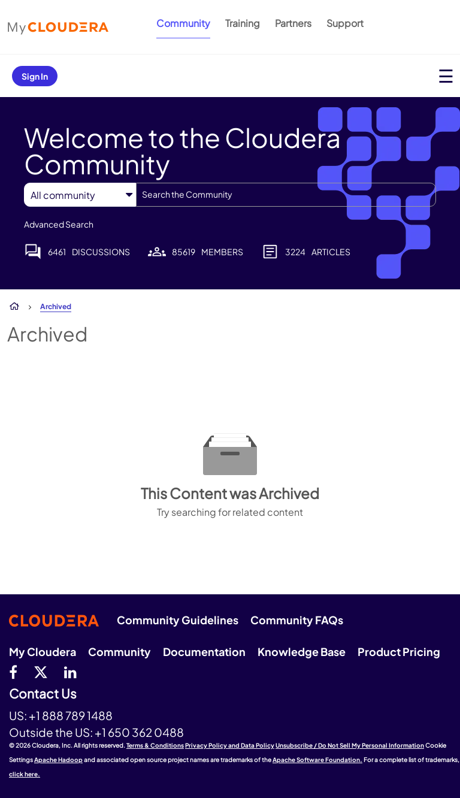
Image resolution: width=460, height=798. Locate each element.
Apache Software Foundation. (317, 759)
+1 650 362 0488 (139, 732)
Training (242, 23)
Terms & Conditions (155, 745)
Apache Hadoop (58, 759)
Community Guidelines (177, 620)
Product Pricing (399, 651)
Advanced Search (58, 224)
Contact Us (43, 694)
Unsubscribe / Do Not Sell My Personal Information (350, 745)
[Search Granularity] (80, 195)
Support (345, 23)
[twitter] (41, 672)
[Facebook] (13, 672)
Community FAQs (296, 620)
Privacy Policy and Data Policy (229, 745)
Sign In (35, 76)
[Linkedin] (70, 672)
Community (183, 23)
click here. (24, 774)
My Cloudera (42, 651)
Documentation (204, 651)
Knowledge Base (302, 651)
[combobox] (286, 195)
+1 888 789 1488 (71, 715)
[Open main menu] (446, 76)
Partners (293, 23)
